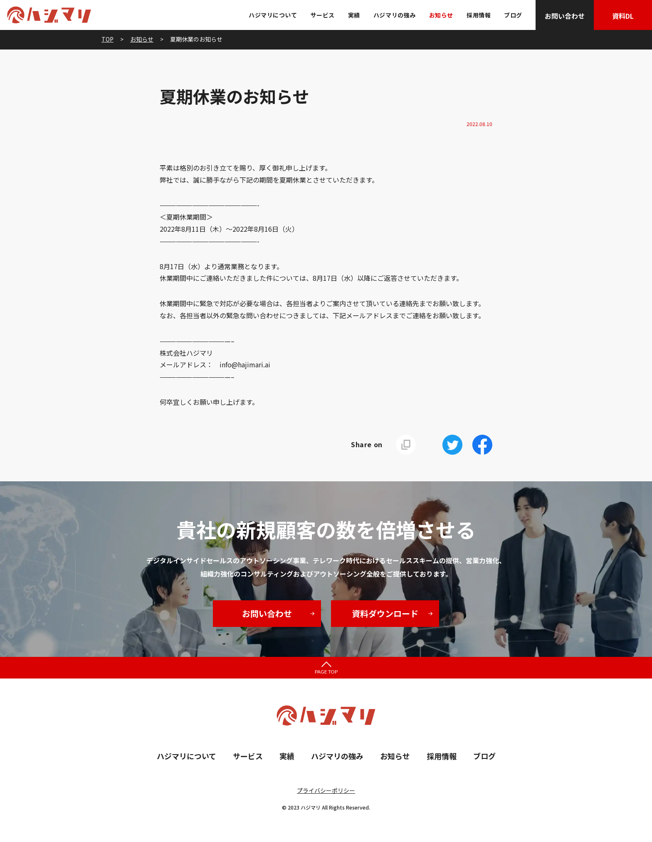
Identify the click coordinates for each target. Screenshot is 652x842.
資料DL (623, 16)
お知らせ (441, 15)
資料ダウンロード (385, 613)
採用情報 (479, 15)
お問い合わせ (565, 16)
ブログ (513, 15)
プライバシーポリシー (326, 790)
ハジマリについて (273, 15)
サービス (323, 15)
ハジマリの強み (394, 15)
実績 (354, 15)
